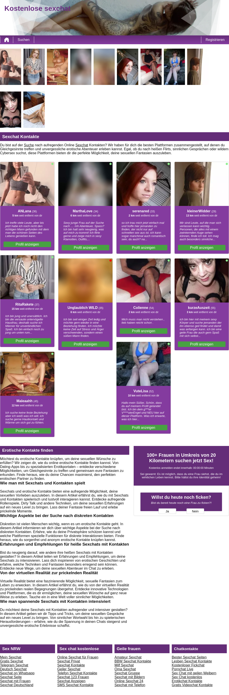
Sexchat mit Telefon (129, 685)
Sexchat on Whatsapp (17, 673)
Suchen (24, 40)
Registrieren (215, 40)
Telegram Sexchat (14, 665)
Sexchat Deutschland (16, 685)
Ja (167, 511)
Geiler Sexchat (68, 669)
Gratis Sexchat (11, 661)
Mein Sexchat (10, 657)
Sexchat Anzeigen (71, 681)
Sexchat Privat (68, 661)
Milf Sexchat (124, 665)
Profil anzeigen (27, 244)
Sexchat (81, 145)
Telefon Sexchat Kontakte (77, 673)
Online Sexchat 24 (128, 681)
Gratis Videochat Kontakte (192, 685)
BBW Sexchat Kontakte (132, 661)
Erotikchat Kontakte (187, 681)
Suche (29, 145)
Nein (195, 511)
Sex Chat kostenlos (187, 677)
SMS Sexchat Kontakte (75, 685)
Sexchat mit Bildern (129, 677)
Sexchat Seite (11, 677)
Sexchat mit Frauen (15, 681)
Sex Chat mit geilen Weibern (194, 673)
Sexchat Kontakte (71, 665)
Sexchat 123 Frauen (73, 677)
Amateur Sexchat (128, 657)
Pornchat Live (182, 669)
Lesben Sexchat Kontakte (192, 661)
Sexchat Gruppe (127, 673)
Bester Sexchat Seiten (189, 657)
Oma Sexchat (125, 669)
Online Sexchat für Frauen (77, 657)
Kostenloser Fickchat (188, 665)
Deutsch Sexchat (13, 669)
